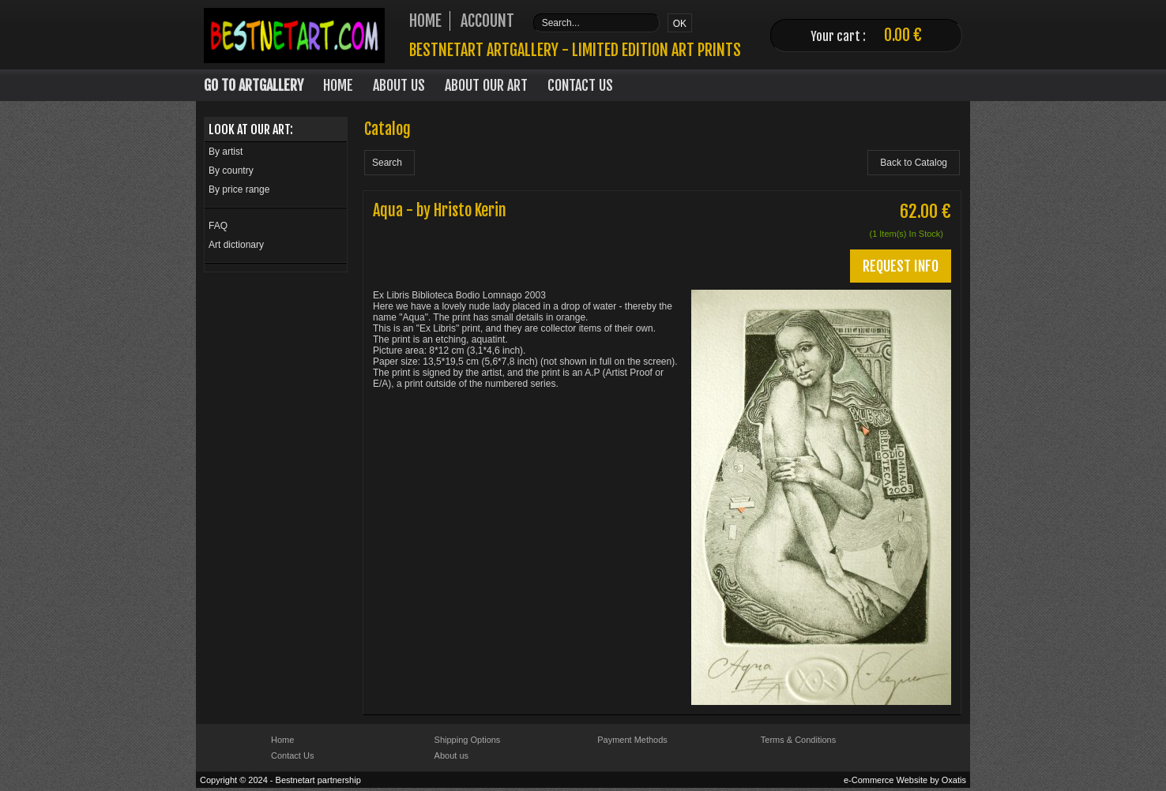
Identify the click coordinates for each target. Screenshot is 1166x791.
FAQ (218, 225)
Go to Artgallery (253, 85)
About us (451, 755)
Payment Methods (632, 739)
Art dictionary (236, 244)
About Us (399, 85)
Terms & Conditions (798, 739)
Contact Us (580, 85)
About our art (486, 85)
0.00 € (903, 35)
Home (338, 85)
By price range (239, 189)
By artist (226, 151)
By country (231, 170)
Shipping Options (467, 739)
